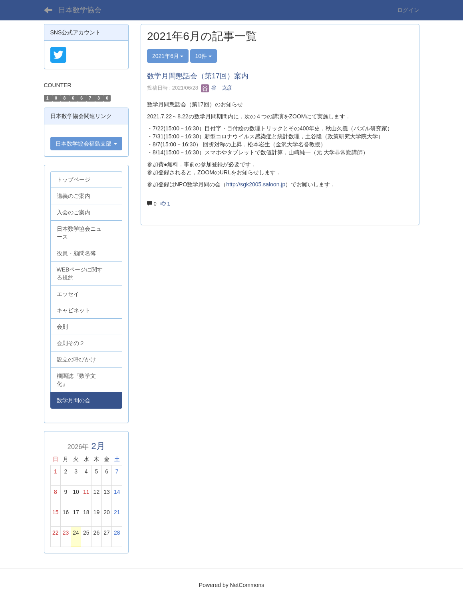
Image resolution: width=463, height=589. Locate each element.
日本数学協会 (79, 10)
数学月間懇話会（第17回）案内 (197, 76)
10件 (203, 56)
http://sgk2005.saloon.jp (255, 184)
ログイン (408, 10)
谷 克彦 (216, 88)
